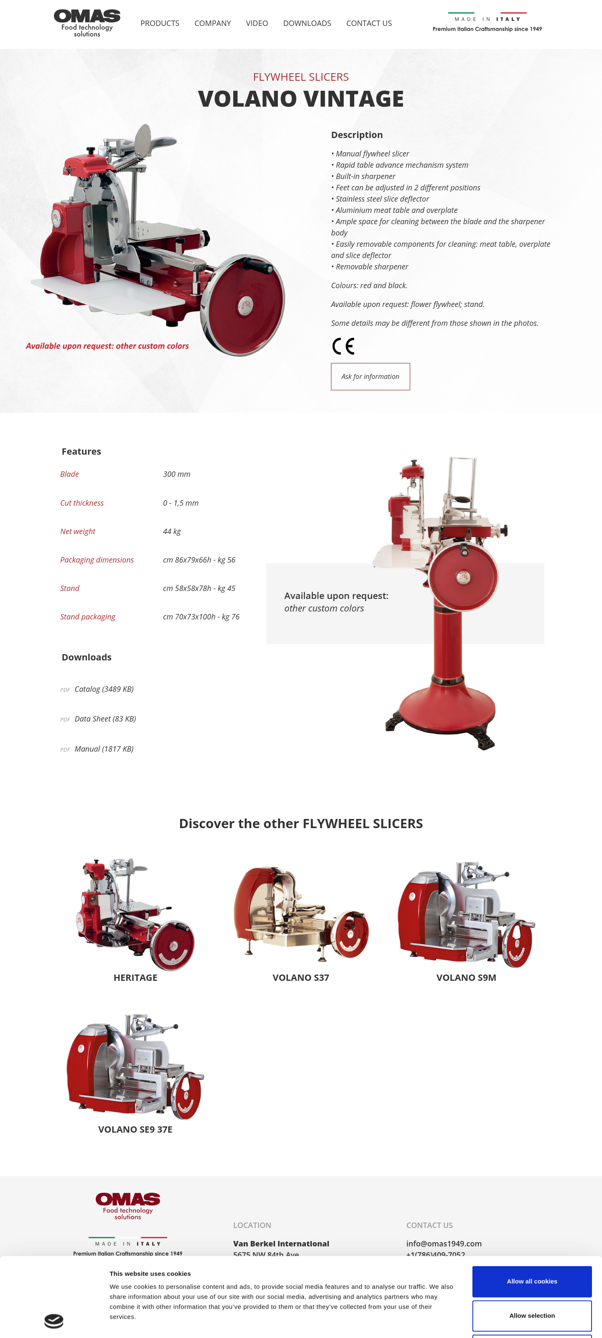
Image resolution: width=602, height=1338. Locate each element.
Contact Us (369, 23)
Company (212, 23)
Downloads (307, 23)
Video (257, 23)
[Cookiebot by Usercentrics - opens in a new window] (54, 1321)
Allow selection (532, 1241)
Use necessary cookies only (532, 1275)
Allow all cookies (532, 1207)
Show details (438, 1321)
